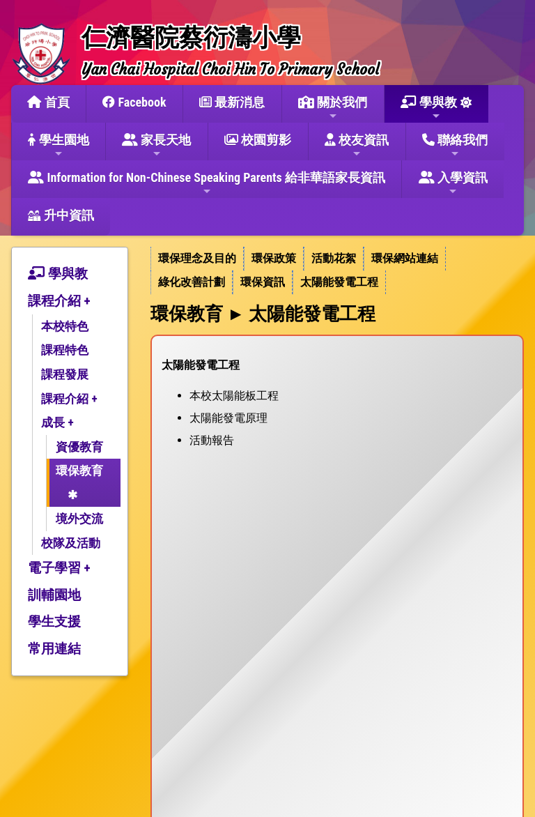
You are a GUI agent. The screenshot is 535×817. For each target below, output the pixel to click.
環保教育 (79, 471)
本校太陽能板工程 (234, 395)
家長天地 (156, 145)
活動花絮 (333, 258)
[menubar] (337, 270)
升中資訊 (60, 215)
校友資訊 (357, 145)
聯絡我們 (455, 145)
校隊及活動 (70, 543)
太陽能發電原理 (228, 418)
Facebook (134, 102)
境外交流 (79, 519)
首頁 (48, 102)
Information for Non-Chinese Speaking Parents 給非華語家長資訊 (206, 183)
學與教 (429, 108)
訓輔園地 (54, 595)
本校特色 (64, 326)
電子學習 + (59, 568)
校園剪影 (257, 139)
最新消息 (232, 102)
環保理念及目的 (197, 258)
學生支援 (54, 621)
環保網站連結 (404, 258)
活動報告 (211, 440)
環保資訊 (262, 282)
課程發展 (64, 374)
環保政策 (273, 258)
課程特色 (64, 350)
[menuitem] (197, 258)
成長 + (57, 422)
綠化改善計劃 (191, 282)
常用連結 (54, 649)
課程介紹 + (59, 301)
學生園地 (58, 145)
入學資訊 (453, 183)
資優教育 (79, 447)
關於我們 (332, 108)
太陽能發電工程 (339, 282)
